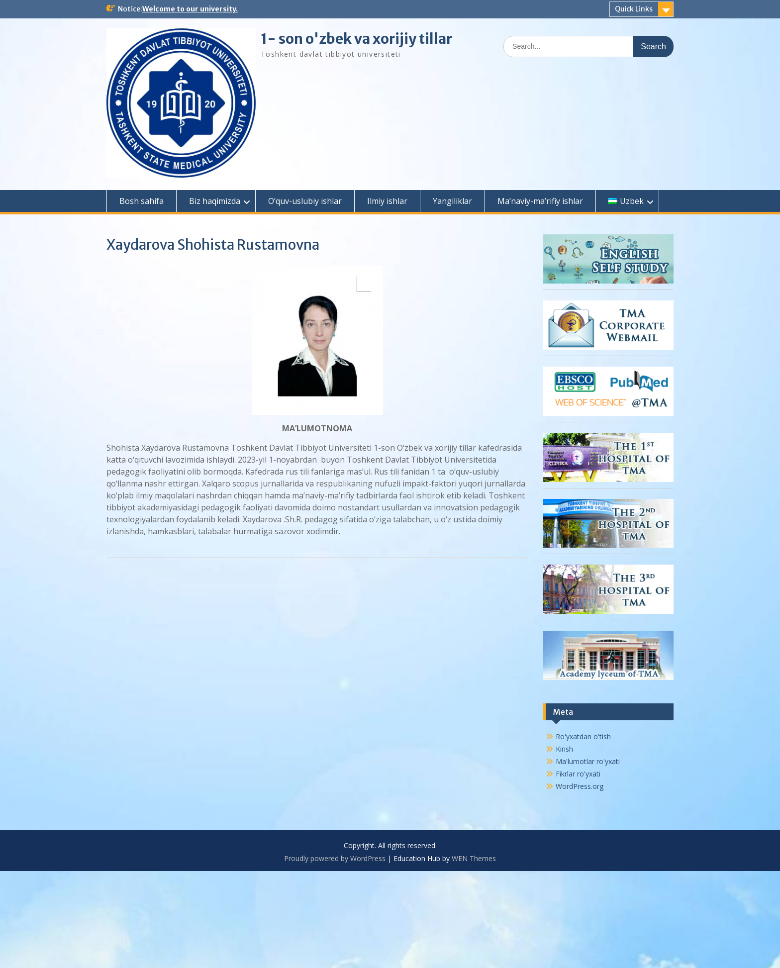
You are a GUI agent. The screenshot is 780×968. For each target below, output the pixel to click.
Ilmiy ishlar (387, 200)
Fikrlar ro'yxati (578, 773)
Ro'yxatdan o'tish (583, 736)
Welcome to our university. (190, 8)
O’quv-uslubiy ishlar (305, 200)
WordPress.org (579, 786)
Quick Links (634, 8)
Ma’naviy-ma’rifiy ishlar (540, 200)
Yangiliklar (452, 200)
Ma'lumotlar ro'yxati (588, 761)
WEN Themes (474, 858)
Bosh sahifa (141, 200)
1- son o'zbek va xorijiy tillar (356, 39)
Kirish (564, 749)
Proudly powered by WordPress (335, 858)
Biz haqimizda (214, 200)
